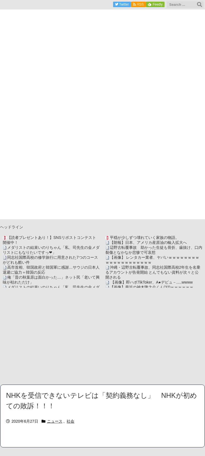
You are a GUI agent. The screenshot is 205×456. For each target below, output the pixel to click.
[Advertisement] (102, 336)
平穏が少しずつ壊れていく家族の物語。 (144, 237)
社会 (70, 421)
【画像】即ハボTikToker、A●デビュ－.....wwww (151, 282)
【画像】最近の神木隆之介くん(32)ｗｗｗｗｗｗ (152, 287)
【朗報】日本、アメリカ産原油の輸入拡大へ (148, 242)
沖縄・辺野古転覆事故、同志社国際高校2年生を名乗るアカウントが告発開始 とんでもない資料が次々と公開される (153, 272)
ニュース (54, 421)
